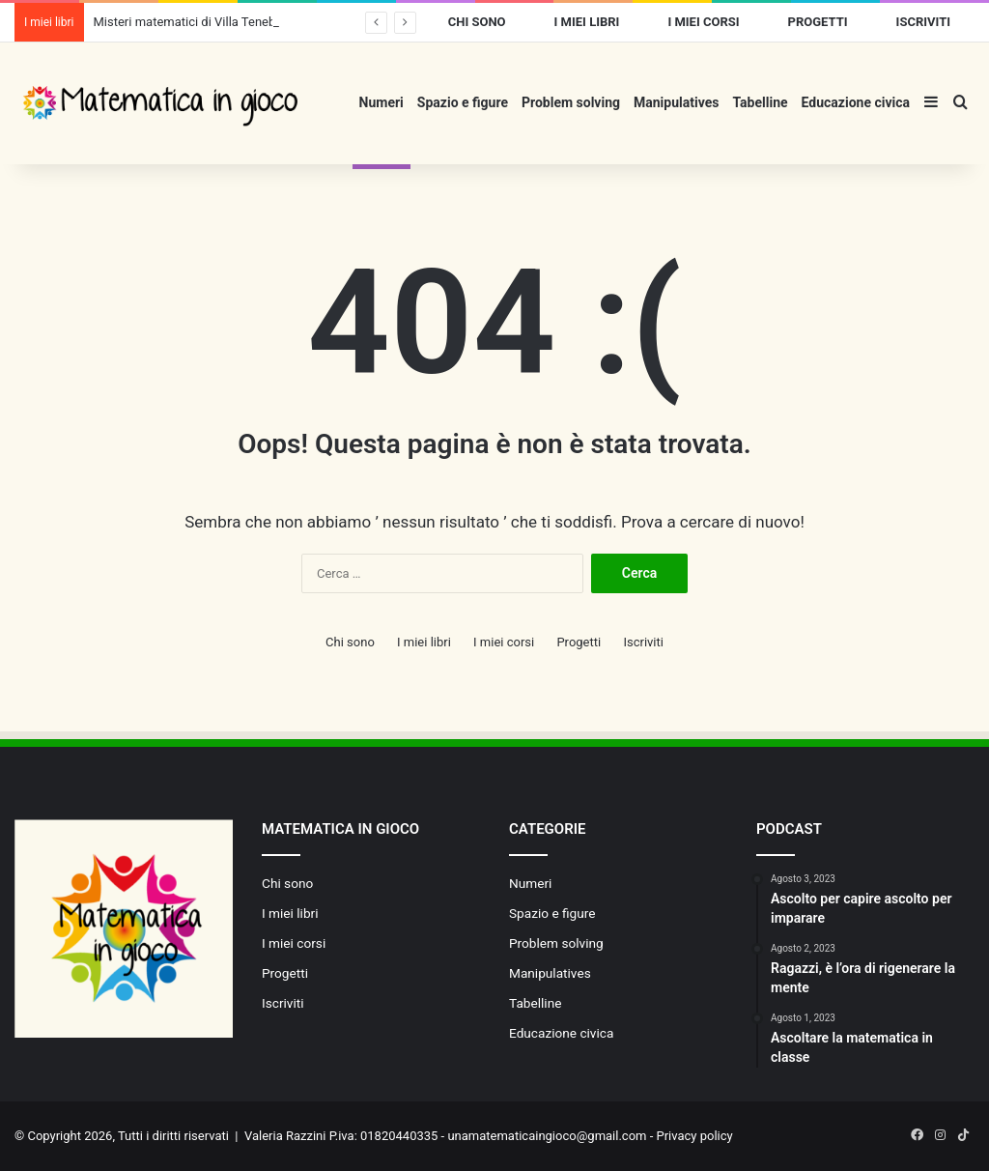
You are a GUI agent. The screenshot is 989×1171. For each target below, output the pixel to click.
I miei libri (587, 21)
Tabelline (759, 102)
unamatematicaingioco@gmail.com (546, 1135)
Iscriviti (923, 21)
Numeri (381, 102)
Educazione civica (856, 102)
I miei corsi (703, 21)
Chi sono (477, 21)
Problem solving (571, 102)
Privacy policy (695, 1135)
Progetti (818, 21)
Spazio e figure (462, 102)
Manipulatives (676, 102)
